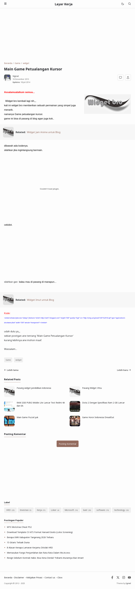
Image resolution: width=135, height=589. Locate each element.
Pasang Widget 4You (92, 388)
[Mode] (122, 4)
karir (85, 510)
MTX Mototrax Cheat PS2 (19, 527)
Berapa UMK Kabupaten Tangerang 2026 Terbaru (30, 537)
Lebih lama (11, 370)
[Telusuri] (129, 4)
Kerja (39, 510)
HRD (8, 510)
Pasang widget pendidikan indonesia (34, 388)
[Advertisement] (67, 34)
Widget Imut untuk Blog (40, 299)
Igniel (128, 583)
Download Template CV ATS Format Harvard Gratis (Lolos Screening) (40, 532)
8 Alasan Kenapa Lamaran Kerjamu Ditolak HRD (30, 547)
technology (119, 510)
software (101, 510)
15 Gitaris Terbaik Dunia (18, 542)
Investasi (24, 510)
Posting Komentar (67, 443)
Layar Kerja (64, 4)
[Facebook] (112, 578)
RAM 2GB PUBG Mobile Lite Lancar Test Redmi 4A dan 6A (41, 404)
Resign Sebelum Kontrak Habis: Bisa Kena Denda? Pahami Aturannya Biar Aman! (45, 557)
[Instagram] (123, 578)
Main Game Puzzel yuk (27, 417)
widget (19, 360)
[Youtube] (129, 578)
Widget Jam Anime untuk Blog (43, 132)
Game (8, 360)
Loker (53, 510)
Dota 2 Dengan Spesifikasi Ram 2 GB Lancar (103, 402)
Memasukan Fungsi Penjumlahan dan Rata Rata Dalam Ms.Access (38, 552)
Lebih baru (124, 370)
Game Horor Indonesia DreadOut (98, 417)
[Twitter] (117, 578)
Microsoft (69, 510)
